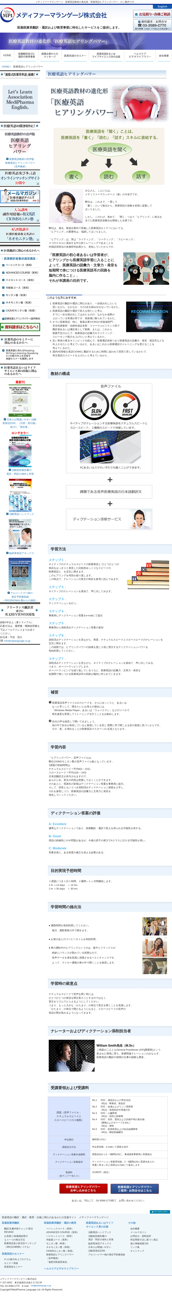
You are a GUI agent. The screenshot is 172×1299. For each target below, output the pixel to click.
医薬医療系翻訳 (10, 1222)
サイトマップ (137, 1251)
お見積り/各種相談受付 (16, 1236)
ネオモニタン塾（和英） (58, 1247)
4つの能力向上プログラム (17, 1259)
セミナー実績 (11, 1263)
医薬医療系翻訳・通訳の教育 (60, 1222)
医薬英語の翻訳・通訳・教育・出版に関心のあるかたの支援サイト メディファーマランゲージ (55, 1217)
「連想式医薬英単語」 (57, 1262)
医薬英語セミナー (13, 1266)
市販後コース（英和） (57, 1239)
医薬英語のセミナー (13, 1253)
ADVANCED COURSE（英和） (62, 1232)
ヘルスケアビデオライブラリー (61, 1268)
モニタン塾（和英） (56, 1243)
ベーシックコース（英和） (60, 1228)
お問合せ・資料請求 (140, 1236)
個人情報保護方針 (139, 1243)
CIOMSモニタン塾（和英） (60, 1251)
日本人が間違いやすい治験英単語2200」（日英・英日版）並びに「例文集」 (20, 423)
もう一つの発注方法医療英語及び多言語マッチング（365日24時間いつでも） (20, 1243)
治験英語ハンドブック (21, 514)
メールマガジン (138, 1232)
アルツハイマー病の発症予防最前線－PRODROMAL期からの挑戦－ (20, 597)
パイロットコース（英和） (60, 1236)
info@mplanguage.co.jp (17, 640)
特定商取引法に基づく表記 (144, 1239)
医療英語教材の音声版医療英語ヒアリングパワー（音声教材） (20, 163)
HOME (5, 66)
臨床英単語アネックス (20, 552)
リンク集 (135, 1247)
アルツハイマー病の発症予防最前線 (106, 1254)
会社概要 (135, 1228)
